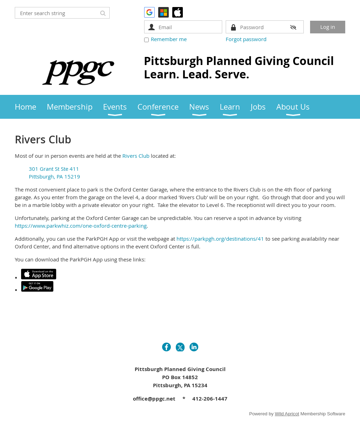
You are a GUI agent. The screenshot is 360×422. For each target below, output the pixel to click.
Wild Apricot (287, 413)
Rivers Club (135, 155)
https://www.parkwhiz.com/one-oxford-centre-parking (81, 225)
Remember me (169, 39)
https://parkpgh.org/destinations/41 (220, 238)
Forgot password (246, 39)
